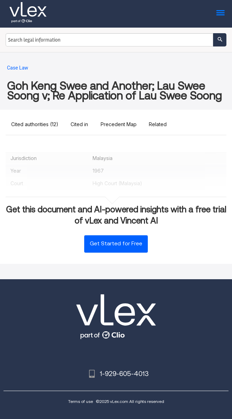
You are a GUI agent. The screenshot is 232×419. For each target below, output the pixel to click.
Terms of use (80, 401)
